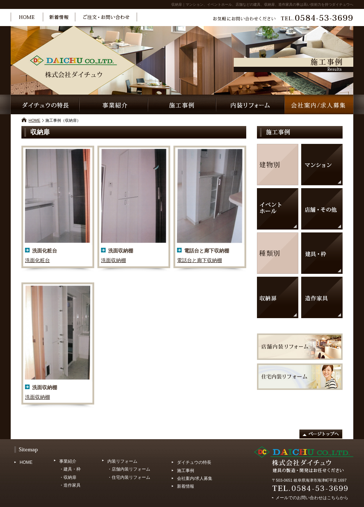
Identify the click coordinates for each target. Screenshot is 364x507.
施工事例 (185, 470)
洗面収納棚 (113, 260)
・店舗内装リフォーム (128, 469)
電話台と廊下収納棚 (199, 260)
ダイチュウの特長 (194, 462)
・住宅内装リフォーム (128, 477)
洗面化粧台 (37, 260)
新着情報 (185, 486)
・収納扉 (67, 477)
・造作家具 (70, 485)
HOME (34, 120)
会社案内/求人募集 (194, 478)
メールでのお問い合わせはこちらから (311, 496)
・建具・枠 (70, 469)
